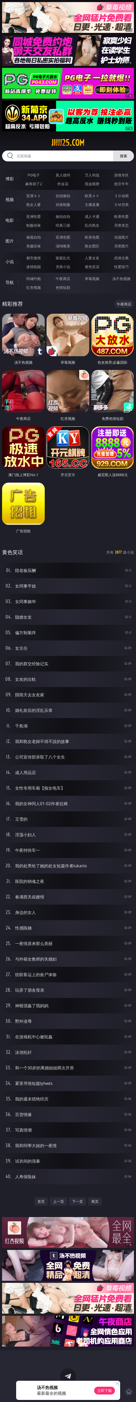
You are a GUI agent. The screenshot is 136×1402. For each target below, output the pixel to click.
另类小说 (63, 266)
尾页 (95, 1201)
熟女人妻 (33, 204)
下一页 (77, 1201)
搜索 (123, 155)
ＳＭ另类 (121, 204)
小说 (9, 261)
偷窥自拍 (33, 237)
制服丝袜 (33, 225)
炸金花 (62, 183)
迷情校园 (33, 266)
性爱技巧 (121, 266)
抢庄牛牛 (121, 183)
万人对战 (92, 175)
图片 (9, 241)
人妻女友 (92, 257)
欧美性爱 (121, 216)
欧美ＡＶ (92, 195)
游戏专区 (121, 175)
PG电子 (34, 175)
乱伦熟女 (92, 225)
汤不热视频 (121, 278)
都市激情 (33, 257)
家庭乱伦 (63, 257)
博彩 (9, 179)
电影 (9, 220)
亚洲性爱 (33, 216)
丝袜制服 (63, 204)
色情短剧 (63, 287)
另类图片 (121, 246)
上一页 (58, 1201)
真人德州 (63, 175)
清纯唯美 (63, 246)
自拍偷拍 (63, 195)
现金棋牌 (92, 183)
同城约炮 (33, 278)
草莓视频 (92, 278)
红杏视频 (33, 287)
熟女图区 (92, 246)
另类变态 (121, 225)
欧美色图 (92, 237)
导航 (9, 282)
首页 (41, 1201)
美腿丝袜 (33, 246)
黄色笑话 (92, 266)
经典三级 (63, 225)
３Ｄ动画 (121, 195)
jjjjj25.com (68, 143)
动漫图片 (121, 237)
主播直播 (92, 204)
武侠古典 (121, 257)
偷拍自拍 (63, 216)
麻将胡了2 (33, 183)
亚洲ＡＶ (33, 195)
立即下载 (104, 1390)
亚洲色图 (63, 237)
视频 (9, 199)
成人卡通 (92, 216)
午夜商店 (63, 278)
